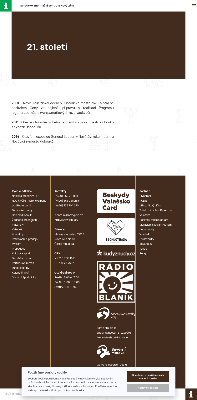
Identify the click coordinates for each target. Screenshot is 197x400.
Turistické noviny (22, 210)
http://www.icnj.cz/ (66, 220)
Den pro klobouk (22, 215)
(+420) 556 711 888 (66, 196)
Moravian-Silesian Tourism (155, 225)
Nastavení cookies (148, 387)
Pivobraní (145, 196)
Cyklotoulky (146, 239)
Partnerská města (23, 263)
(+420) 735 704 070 (66, 205)
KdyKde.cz (145, 244)
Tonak (143, 248)
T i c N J (46, 5)
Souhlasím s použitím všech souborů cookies (148, 377)
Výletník (144, 234)
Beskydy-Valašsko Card (153, 220)
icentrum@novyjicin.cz (68, 215)
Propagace (18, 248)
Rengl (142, 253)
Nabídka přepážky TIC (25, 196)
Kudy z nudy (146, 229)
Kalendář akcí (20, 272)
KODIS (143, 201)
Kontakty (17, 234)
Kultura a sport (21, 253)
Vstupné (17, 229)
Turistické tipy (20, 268)
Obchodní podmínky (24, 277)
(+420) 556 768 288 (66, 201)
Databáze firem (21, 258)
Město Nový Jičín (149, 205)
